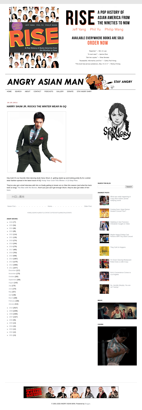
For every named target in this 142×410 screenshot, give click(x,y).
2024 (11, 228)
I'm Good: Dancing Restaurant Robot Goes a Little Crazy (120, 261)
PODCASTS (48, 91)
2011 (11, 268)
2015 (11, 256)
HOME (9, 91)
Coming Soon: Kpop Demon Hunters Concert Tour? (120, 210)
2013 (11, 262)
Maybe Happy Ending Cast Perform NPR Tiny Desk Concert (121, 235)
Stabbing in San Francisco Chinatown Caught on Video (120, 223)
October (12, 276)
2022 (11, 234)
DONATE (70, 91)
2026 (11, 222)
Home (50, 206)
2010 (11, 308)
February (12, 301)
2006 (11, 320)
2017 (11, 250)
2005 (11, 323)
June (10, 289)
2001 (11, 335)
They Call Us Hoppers (118, 247)
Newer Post (11, 206)
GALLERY (60, 91)
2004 (11, 326)
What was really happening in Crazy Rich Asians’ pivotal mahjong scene (120, 198)
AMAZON (62, 212)
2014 (11, 259)
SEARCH (18, 91)
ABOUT (27, 91)
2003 (11, 329)
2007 (11, 317)
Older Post (88, 206)
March (11, 298)
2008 (11, 314)
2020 (11, 240)
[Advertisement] (115, 162)
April (10, 295)
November (12, 274)
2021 (11, 237)
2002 (11, 332)
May (10, 292)
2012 (11, 265)
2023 (11, 231)
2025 (11, 225)
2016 (11, 253)
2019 (11, 243)
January (12, 304)
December (12, 270)
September (13, 280)
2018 (11, 246)
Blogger (87, 404)
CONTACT (37, 91)
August (11, 283)
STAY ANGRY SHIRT (84, 91)
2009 (11, 311)
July (10, 286)
